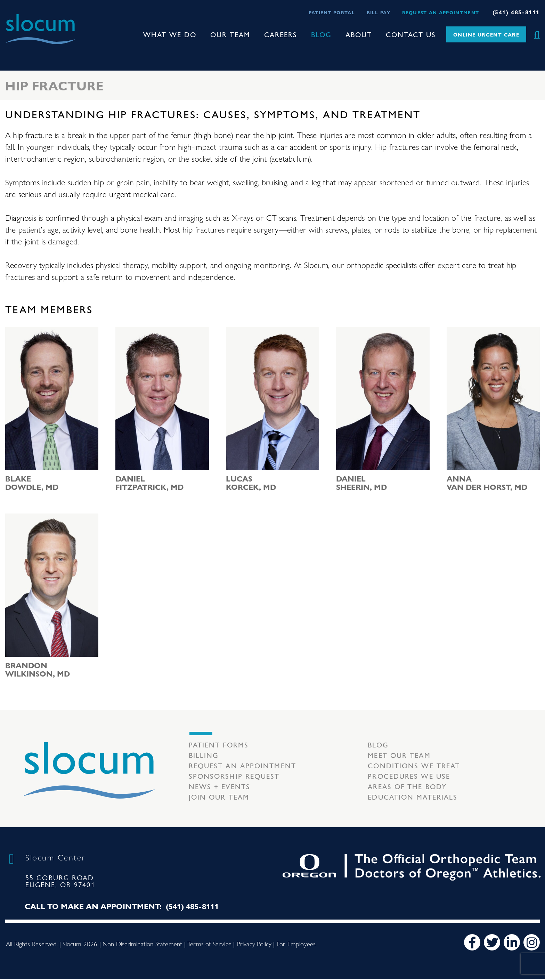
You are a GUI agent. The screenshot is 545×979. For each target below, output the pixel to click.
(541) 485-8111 (516, 12)
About (358, 34)
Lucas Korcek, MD (251, 482)
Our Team (230, 34)
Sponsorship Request (234, 776)
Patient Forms (219, 744)
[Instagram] (531, 942)
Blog (321, 34)
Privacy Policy (254, 943)
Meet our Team (399, 755)
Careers (280, 34)
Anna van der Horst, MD (487, 482)
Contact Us (411, 34)
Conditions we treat (414, 765)
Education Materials (412, 797)
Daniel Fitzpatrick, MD (149, 482)
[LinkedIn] (512, 942)
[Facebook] (472, 942)
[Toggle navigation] (10, 50)
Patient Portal (332, 12)
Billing (204, 755)
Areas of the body (407, 786)
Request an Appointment (440, 12)
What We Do (169, 34)
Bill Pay (378, 12)
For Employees (296, 943)
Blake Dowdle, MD (31, 482)
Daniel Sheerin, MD (361, 482)
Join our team (219, 797)
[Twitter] (492, 942)
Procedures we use (409, 776)
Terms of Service (209, 943)
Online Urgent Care (486, 34)
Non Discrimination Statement (142, 943)
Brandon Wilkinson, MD (37, 669)
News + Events (219, 786)
